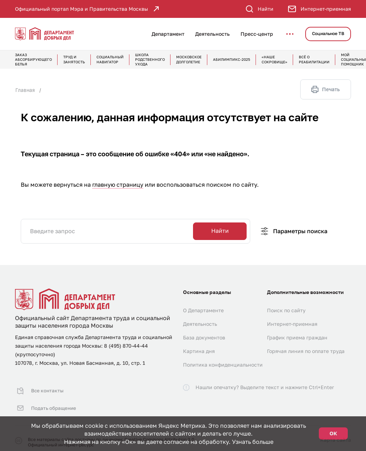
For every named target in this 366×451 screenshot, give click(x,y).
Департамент (168, 34)
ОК (333, 433)
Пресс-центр (257, 34)
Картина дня (199, 351)
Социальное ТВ (328, 33)
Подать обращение (45, 402)
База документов (204, 337)
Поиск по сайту (286, 310)
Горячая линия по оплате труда (306, 351)
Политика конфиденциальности (223, 365)
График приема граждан (297, 337)
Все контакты (39, 388)
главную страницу (117, 184)
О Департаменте (203, 310)
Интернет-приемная (292, 324)
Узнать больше (252, 441)
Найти (220, 230)
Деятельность (212, 34)
